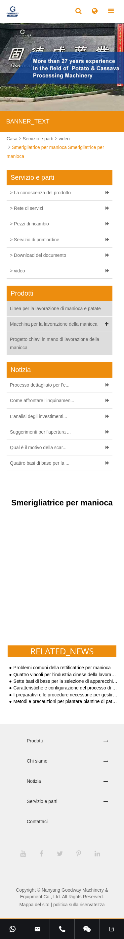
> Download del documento (38, 255)
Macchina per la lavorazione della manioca (60, 324)
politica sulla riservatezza (79, 904)
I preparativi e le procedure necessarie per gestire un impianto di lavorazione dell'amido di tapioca (66, 694)
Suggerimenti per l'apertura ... (40, 432)
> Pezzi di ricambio (29, 223)
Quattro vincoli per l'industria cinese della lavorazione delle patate (66, 674)
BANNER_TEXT (28, 121)
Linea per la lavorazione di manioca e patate (55, 308)
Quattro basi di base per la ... (39, 463)
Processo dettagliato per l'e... (39, 385)
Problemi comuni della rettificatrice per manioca (62, 667)
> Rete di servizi (26, 208)
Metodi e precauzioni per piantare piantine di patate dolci (66, 701)
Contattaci (37, 821)
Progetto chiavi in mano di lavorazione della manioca (54, 343)
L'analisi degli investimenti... (38, 416)
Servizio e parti (38, 138)
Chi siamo (37, 761)
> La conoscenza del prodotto (40, 192)
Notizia (34, 781)
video (64, 138)
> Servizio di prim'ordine (34, 239)
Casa (12, 138)
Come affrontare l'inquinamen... (42, 400)
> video (17, 270)
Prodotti (35, 740)
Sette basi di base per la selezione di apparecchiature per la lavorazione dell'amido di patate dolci (66, 681)
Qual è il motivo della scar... (38, 447)
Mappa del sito (34, 904)
